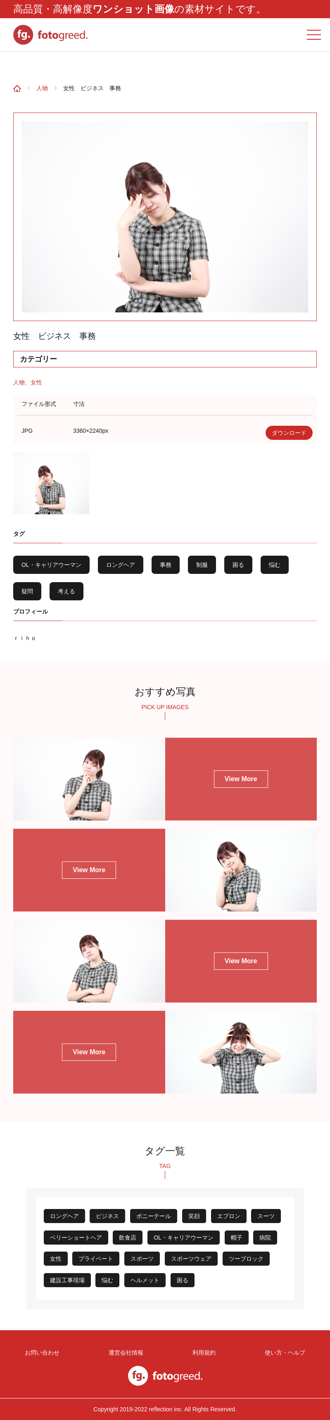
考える (66, 591)
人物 (42, 88)
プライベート (95, 1258)
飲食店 (127, 1237)
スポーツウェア (191, 1258)
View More (241, 778)
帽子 (236, 1237)
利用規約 (201, 1351)
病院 (265, 1237)
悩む (274, 564)
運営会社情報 (128, 1351)
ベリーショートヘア (76, 1237)
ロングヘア (120, 564)
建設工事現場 (67, 1280)
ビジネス (107, 1216)
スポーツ (142, 1258)
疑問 (27, 591)
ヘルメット (145, 1280)
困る (238, 564)
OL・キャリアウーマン (51, 564)
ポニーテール (153, 1216)
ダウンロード (289, 432)
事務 (165, 564)
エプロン (228, 1216)
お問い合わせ (43, 1351)
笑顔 (194, 1216)
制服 (202, 564)
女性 (36, 382)
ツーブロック (246, 1258)
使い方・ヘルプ (281, 1351)
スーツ (266, 1216)
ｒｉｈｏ (24, 638)
